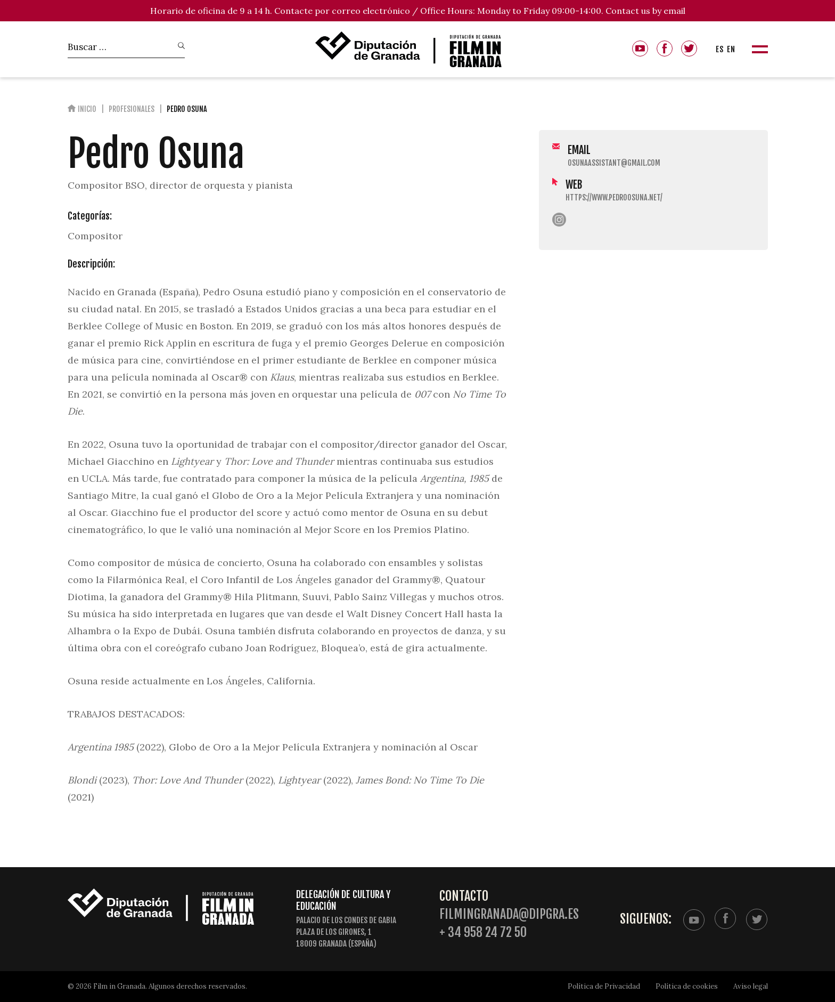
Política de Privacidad (604, 986)
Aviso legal (750, 986)
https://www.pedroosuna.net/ (614, 197)
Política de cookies (687, 986)
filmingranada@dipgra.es (509, 914)
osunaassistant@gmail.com (614, 162)
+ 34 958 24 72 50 (483, 932)
